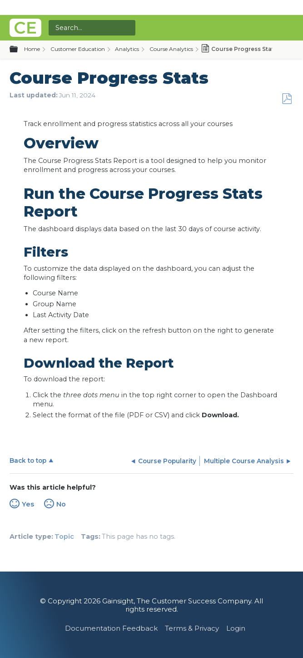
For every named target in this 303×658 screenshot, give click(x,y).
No (61, 504)
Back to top (28, 460)
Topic (64, 536)
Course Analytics (171, 49)
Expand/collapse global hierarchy (19, 50)
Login (235, 628)
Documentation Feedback (111, 628)
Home (32, 49)
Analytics (127, 49)
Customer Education (77, 49)
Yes (28, 504)
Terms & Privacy (192, 628)
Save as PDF (287, 99)
